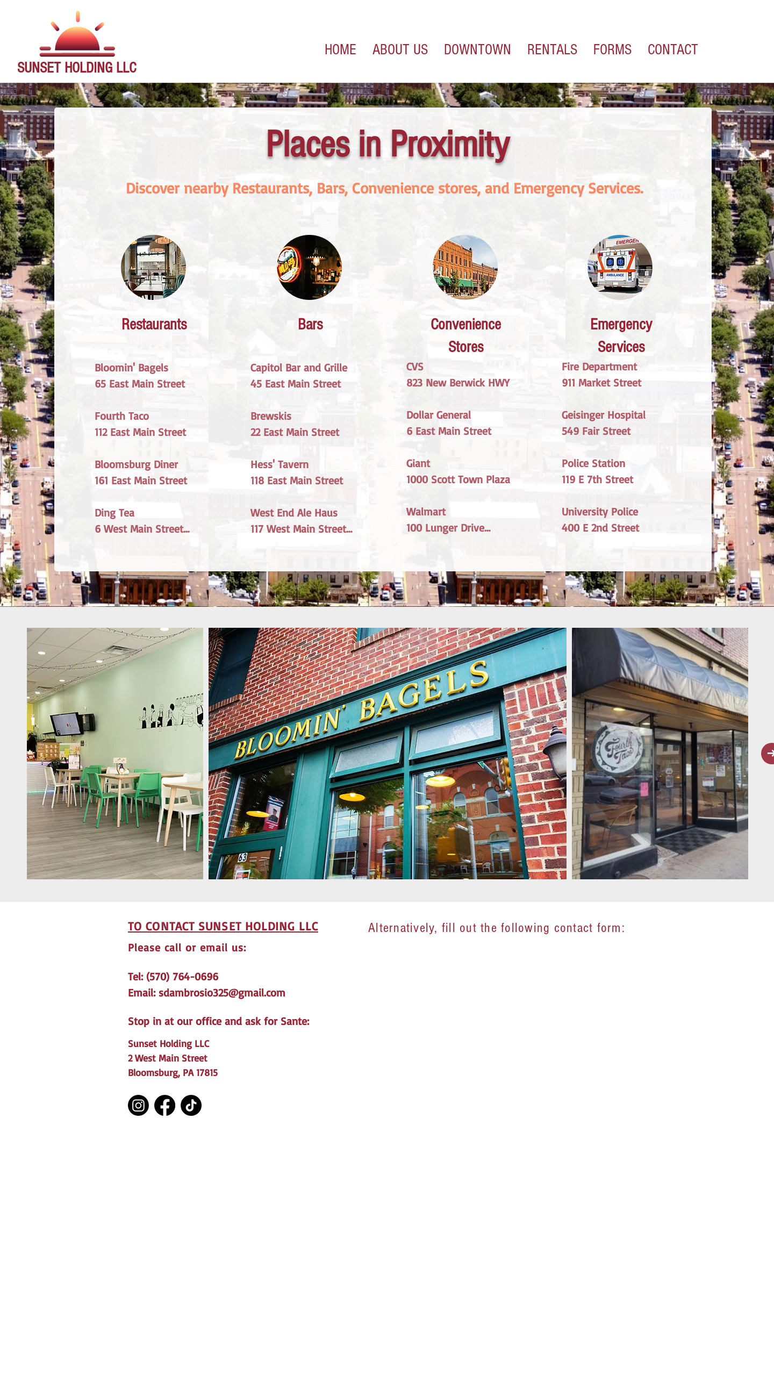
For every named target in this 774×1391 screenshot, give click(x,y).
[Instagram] (138, 1105)
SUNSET (40, 68)
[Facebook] (164, 1105)
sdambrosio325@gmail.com (222, 992)
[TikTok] (191, 1105)
